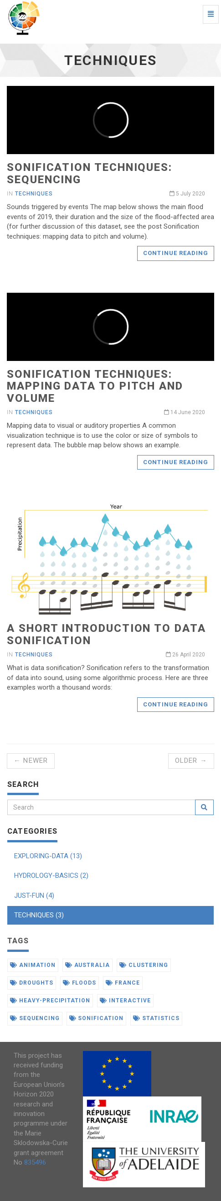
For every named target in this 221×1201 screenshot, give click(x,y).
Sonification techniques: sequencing (89, 173)
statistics (156, 1018)
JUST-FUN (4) (34, 895)
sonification (96, 1018)
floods (80, 983)
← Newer (31, 760)
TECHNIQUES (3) (39, 915)
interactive (125, 1000)
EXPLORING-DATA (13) (48, 856)
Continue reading (175, 253)
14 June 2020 (184, 412)
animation (33, 965)
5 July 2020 (187, 193)
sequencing (35, 1018)
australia (87, 965)
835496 (35, 1162)
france (123, 983)
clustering (143, 965)
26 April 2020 (185, 654)
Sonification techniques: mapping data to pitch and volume (95, 386)
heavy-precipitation (50, 1000)
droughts (31, 983)
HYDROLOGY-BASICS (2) (51, 875)
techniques (34, 193)
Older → (191, 760)
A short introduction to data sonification (106, 634)
